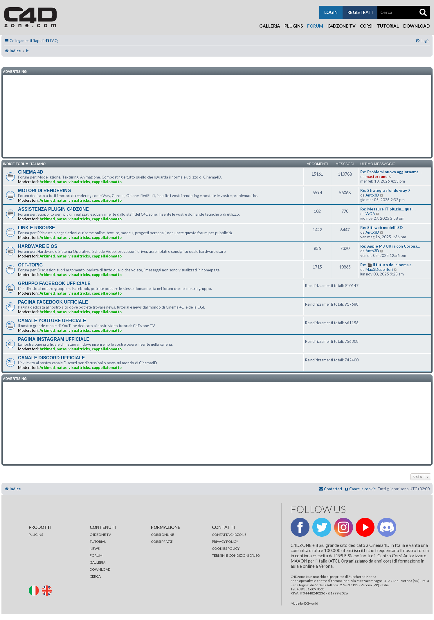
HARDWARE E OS (37, 246)
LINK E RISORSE (36, 227)
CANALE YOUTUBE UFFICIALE (52, 320)
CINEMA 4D (30, 172)
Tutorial (388, 26)
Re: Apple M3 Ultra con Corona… (390, 246)
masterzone (376, 176)
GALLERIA (97, 562)
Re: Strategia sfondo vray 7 (385, 190)
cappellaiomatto (107, 181)
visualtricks (79, 181)
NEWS (95, 548)
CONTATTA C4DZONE (229, 534)
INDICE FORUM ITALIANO (24, 164)
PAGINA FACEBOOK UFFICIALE (53, 302)
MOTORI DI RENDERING (44, 190)
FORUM (96, 555)
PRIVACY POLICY (225, 541)
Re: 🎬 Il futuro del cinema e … (387, 264)
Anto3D (372, 195)
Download (416, 26)
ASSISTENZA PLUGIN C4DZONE (53, 209)
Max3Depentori (379, 269)
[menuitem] (51, 41)
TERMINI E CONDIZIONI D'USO (236, 555)
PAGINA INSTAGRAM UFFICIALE (53, 339)
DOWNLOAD (100, 569)
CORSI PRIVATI (162, 541)
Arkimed (47, 181)
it (3, 62)
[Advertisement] (217, 116)
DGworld (311, 603)
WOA (370, 213)
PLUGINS (36, 534)
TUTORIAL (98, 541)
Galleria (269, 26)
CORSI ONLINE (162, 534)
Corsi (366, 26)
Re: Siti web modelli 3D (381, 227)
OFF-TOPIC (30, 264)
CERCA (95, 576)
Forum (315, 26)
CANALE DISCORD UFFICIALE (51, 357)
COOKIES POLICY (225, 548)
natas (62, 181)
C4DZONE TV (100, 534)
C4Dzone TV (341, 26)
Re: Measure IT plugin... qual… (387, 209)
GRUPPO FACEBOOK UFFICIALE (54, 283)
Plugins (293, 26)
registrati (360, 12)
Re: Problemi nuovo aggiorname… (391, 172)
